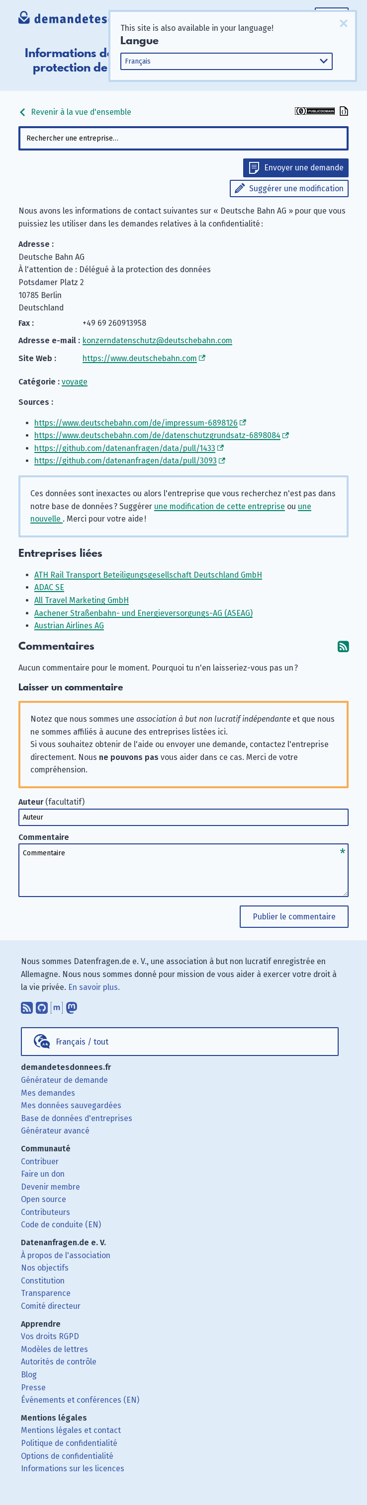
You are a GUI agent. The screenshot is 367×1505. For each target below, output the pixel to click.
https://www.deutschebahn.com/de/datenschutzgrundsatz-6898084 (157, 435)
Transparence (46, 1293)
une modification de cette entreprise (219, 506)
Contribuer (40, 1161)
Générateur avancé (55, 1130)
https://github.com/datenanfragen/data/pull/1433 (124, 448)
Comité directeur (51, 1306)
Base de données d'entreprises (76, 1118)
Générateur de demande (64, 1080)
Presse (33, 1387)
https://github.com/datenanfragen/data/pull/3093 (125, 460)
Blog (29, 1374)
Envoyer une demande (304, 167)
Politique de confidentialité (69, 1443)
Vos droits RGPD (50, 1336)
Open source (43, 1199)
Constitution (43, 1280)
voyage (75, 381)
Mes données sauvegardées (71, 1105)
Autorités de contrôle (58, 1361)
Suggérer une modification (296, 188)
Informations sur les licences (72, 1468)
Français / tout (82, 1042)
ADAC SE (49, 587)
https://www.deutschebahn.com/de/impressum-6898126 (136, 423)
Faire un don (43, 1174)
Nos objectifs (45, 1268)
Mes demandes (48, 1093)
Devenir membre (50, 1187)
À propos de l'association (65, 1255)
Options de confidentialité (67, 1456)
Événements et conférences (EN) (80, 1400)
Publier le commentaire (294, 916)
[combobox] (183, 138)
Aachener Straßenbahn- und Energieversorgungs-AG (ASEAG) (143, 613)
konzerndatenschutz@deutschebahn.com (157, 340)
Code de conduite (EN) (61, 1224)
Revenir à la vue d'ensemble (74, 112)
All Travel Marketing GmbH (81, 600)
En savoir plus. (94, 987)
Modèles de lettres (54, 1349)
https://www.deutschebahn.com (140, 358)
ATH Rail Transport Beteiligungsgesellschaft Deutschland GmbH (148, 575)
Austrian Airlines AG (69, 625)
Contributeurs (45, 1212)
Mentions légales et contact (71, 1430)
